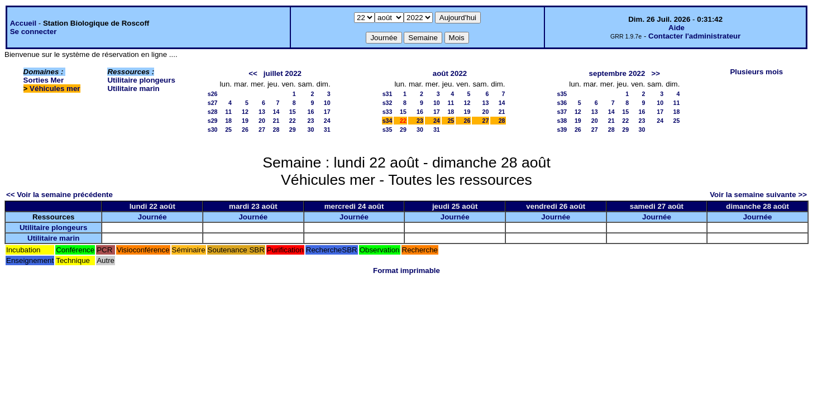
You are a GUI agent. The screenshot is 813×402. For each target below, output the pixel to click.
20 (262, 120)
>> (655, 73)
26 (245, 129)
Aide (676, 27)
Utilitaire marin (133, 88)
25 (228, 129)
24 (327, 120)
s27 (213, 102)
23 (311, 120)
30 (311, 129)
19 (245, 120)
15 (292, 111)
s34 (387, 120)
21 (276, 120)
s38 (562, 120)
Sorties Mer (43, 80)
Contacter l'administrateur (694, 36)
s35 (387, 129)
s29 (213, 120)
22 (292, 120)
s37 (562, 111)
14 (276, 111)
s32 (387, 102)
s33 (387, 111)
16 (311, 111)
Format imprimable (406, 270)
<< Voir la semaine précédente (59, 194)
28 (276, 129)
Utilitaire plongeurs (141, 80)
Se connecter (33, 31)
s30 (213, 129)
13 (262, 111)
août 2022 (450, 73)
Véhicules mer (55, 88)
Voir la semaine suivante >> (758, 194)
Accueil (23, 23)
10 (327, 102)
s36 (562, 102)
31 (327, 129)
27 (262, 129)
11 (228, 111)
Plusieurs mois (756, 72)
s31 (387, 93)
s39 (562, 129)
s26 (213, 93)
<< (252, 73)
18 (228, 120)
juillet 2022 (283, 73)
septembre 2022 (617, 73)
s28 (213, 111)
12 (245, 111)
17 (327, 111)
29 (292, 129)
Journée (152, 217)
